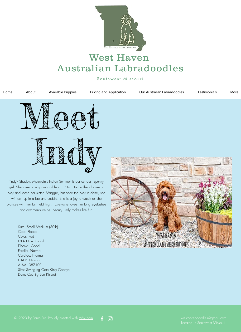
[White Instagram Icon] (110, 319)
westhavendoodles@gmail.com (204, 318)
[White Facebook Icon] (102, 319)
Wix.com (86, 318)
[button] (62, 92)
